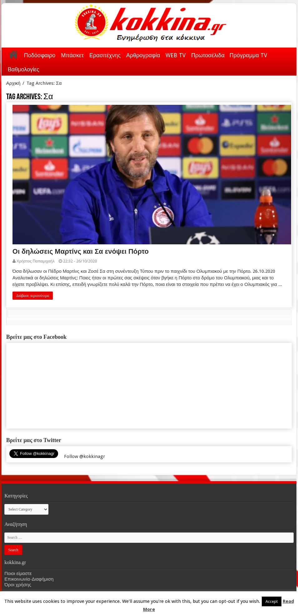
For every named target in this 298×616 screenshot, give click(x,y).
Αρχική (13, 54)
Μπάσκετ (72, 55)
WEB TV (176, 55)
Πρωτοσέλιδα (207, 55)
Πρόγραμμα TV (248, 55)
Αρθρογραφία (143, 55)
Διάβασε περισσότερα (32, 295)
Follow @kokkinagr (84, 456)
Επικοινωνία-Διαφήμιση (28, 579)
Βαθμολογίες (23, 69)
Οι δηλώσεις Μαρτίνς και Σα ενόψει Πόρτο (80, 251)
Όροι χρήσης (17, 585)
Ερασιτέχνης (105, 55)
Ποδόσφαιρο (39, 55)
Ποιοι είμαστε (18, 573)
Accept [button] (272, 601)
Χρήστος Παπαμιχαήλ (36, 261)
